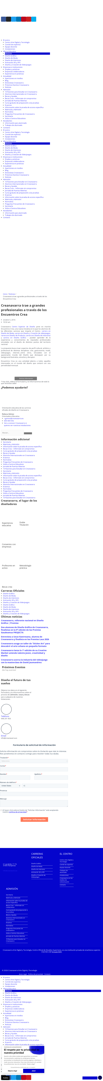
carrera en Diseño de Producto (13, 335)
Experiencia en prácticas (14, 74)
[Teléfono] (6, 709)
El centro (6, 40)
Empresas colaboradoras (14, 71)
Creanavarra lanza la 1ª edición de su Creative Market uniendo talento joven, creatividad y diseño (24, 653)
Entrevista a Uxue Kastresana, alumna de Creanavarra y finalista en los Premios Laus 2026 (25, 638)
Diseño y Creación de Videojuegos (18, 65)
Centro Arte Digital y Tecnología (17, 42)
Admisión (6, 89)
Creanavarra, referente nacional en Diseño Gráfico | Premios (22, 621)
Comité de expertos (13, 44)
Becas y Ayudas (11, 96)
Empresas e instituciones (12, 67)
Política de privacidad (35, 974)
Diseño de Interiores (13, 60)
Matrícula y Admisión (13, 109)
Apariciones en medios (14, 78)
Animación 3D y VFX (12, 62)
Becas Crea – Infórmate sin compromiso (20, 98)
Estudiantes (7, 121)
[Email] (6, 728)
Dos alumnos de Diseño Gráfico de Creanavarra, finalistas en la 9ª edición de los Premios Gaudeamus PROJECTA (24, 630)
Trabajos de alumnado (13, 125)
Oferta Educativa (9, 51)
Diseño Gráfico (10, 56)
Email (3, 735)
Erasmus (8, 105)
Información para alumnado (16, 123)
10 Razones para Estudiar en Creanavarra (21, 92)
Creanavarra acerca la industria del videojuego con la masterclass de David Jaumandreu (24, 661)
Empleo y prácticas (12, 69)
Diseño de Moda (11, 58)
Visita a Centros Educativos (15, 118)
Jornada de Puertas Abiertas (16, 100)
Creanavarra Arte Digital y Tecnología (22, 970)
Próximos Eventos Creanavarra (17, 85)
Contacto (6, 127)
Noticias (8, 87)
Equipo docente (11, 47)
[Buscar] (28, 433)
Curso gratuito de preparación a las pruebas (22, 103)
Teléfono (5, 716)
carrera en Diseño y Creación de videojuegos (32, 333)
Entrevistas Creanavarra (14, 83)
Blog (6, 80)
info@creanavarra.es (10, 871)
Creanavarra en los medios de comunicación (66, 880)
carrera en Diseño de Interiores (38, 335)
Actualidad (7, 76)
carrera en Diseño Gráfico (14, 337)
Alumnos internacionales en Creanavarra (21, 94)
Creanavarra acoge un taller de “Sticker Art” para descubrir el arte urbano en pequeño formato (25, 644)
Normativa (9, 112)
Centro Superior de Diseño (23, 326)
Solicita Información (90, 1078)
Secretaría (9, 116)
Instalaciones (10, 49)
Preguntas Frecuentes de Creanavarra (20, 114)
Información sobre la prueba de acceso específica (24, 107)
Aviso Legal (23, 974)
